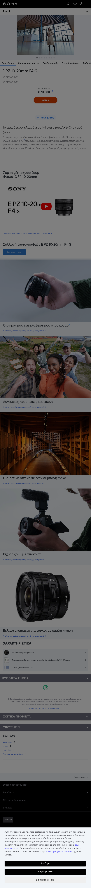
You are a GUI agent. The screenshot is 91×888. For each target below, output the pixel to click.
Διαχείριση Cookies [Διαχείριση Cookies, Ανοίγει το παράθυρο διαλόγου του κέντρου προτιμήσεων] (45, 880)
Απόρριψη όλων (45, 872)
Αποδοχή (45, 863)
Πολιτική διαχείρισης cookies (59, 851)
